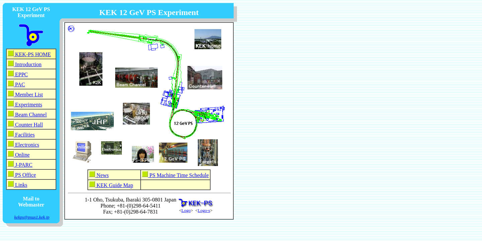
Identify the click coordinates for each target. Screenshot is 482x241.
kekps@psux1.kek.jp (31, 217)
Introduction (28, 64)
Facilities (24, 135)
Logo (185, 210)
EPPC (21, 74)
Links (20, 185)
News (101, 175)
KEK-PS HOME (32, 54)
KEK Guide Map (114, 185)
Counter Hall (28, 125)
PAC (19, 84)
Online (22, 155)
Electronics (26, 145)
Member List (28, 94)
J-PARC (23, 165)
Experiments (28, 104)
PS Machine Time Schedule (178, 175)
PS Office (25, 175)
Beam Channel (30, 114)
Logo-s (204, 210)
